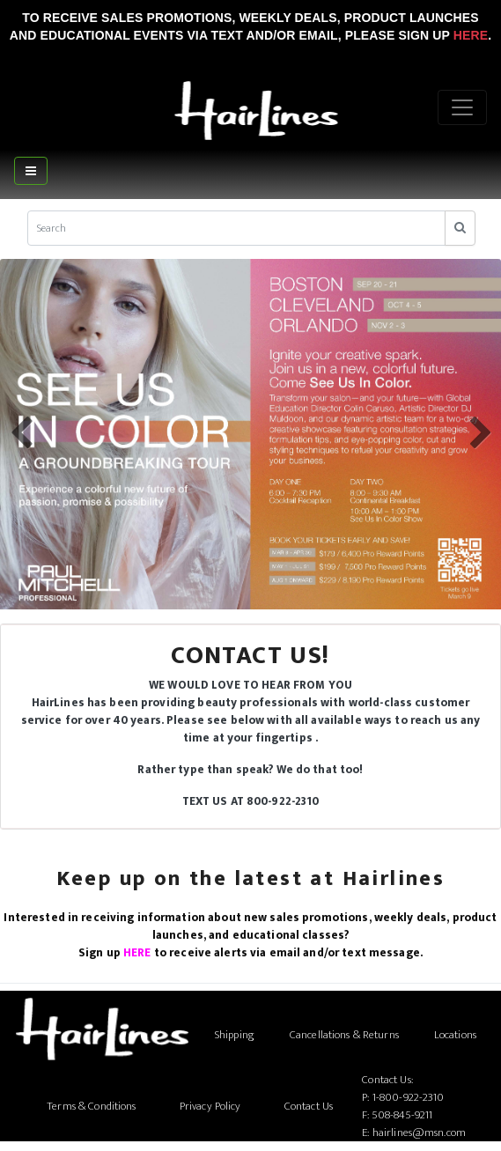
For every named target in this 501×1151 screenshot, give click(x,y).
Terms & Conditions (91, 1106)
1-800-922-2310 (408, 1097)
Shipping (234, 1034)
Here (470, 35)
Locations (455, 1034)
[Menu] (462, 107)
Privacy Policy (210, 1106)
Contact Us (308, 1106)
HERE (137, 953)
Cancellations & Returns (344, 1034)
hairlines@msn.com (419, 1132)
